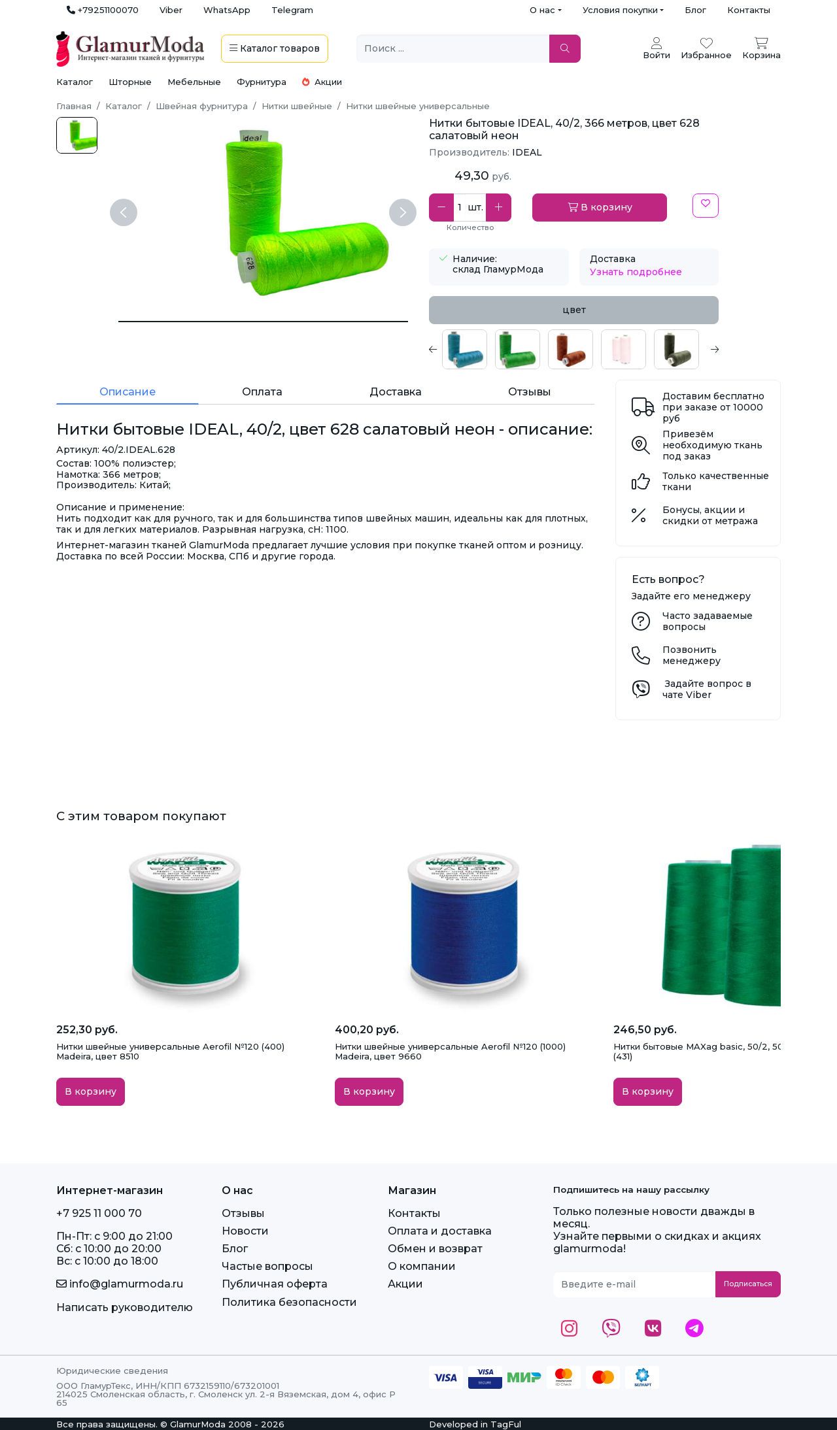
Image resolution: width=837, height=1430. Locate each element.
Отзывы (243, 1213)
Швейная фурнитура (202, 106)
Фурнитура (261, 81)
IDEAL (527, 152)
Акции (322, 81)
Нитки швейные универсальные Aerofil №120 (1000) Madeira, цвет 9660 (450, 1051)
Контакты (748, 10)
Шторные (130, 81)
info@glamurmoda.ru (119, 1284)
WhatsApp (226, 10)
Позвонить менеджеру (691, 655)
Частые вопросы (267, 1266)
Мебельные (194, 81)
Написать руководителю (124, 1307)
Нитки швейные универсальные (418, 106)
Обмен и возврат (435, 1248)
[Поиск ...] (453, 49)
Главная (74, 106)
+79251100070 (103, 10)
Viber (171, 10)
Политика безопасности (289, 1302)
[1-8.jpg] (76, 135)
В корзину (600, 207)
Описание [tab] (127, 392)
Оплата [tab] (262, 392)
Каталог (74, 81)
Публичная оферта (275, 1284)
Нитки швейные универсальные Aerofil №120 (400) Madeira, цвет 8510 (170, 1051)
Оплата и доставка (440, 1231)
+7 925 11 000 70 (99, 1213)
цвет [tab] (574, 310)
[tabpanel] (574, 349)
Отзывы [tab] (529, 392)
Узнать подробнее (636, 272)
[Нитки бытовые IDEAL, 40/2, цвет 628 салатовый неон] (263, 321)
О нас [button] (542, 10)
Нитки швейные (297, 106)
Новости (245, 1231)
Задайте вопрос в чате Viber (706, 689)
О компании (422, 1266)
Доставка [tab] (395, 392)
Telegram (292, 10)
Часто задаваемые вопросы (707, 621)
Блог (695, 10)
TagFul (505, 1424)
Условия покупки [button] (620, 10)
